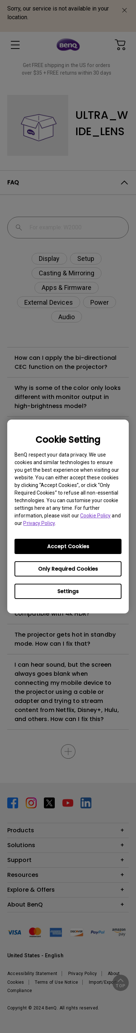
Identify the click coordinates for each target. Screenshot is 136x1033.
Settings (68, 591)
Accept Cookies (68, 546)
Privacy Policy (38, 523)
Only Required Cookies (68, 568)
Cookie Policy (95, 515)
